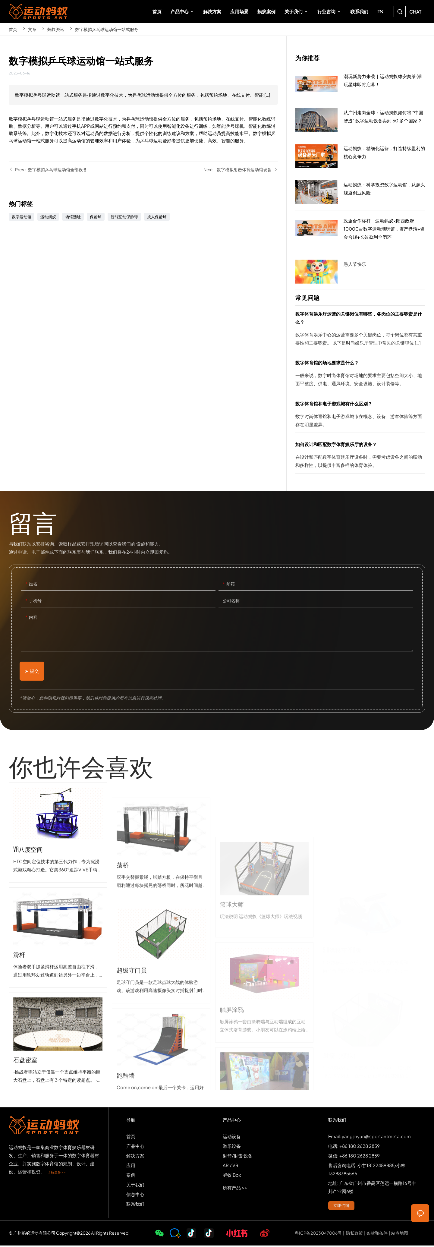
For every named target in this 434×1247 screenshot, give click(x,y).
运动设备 (232, 1138)
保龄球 (95, 216)
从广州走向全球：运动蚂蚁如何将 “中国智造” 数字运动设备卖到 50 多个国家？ (360, 120)
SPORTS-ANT (38, 11)
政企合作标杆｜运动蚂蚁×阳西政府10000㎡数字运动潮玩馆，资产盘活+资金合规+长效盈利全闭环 (360, 228)
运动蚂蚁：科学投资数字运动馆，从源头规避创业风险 (360, 192)
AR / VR (230, 1167)
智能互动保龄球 (124, 216)
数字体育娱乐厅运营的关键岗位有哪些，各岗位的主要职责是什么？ (360, 330)
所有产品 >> (235, 1189)
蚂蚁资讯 (55, 29)
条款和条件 (377, 1234)
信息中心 (135, 1195)
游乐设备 (232, 1147)
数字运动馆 (21, 216)
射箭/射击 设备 (238, 1157)
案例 (130, 1176)
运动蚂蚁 (48, 216)
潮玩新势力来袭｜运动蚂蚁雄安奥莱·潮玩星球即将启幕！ (360, 84)
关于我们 (135, 1186)
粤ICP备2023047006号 (318, 1234)
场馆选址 (73, 216)
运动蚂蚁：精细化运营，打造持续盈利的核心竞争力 (360, 156)
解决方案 (135, 1157)
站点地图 (399, 1234)
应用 (130, 1167)
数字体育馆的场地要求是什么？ (360, 375)
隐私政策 (354, 1234)
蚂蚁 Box (232, 1176)
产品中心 (135, 1147)
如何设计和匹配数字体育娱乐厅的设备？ (360, 456)
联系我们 (135, 1205)
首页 (13, 29)
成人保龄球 (157, 216)
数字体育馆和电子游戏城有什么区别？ (360, 416)
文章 (32, 29)
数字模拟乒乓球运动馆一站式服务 (106, 29)
